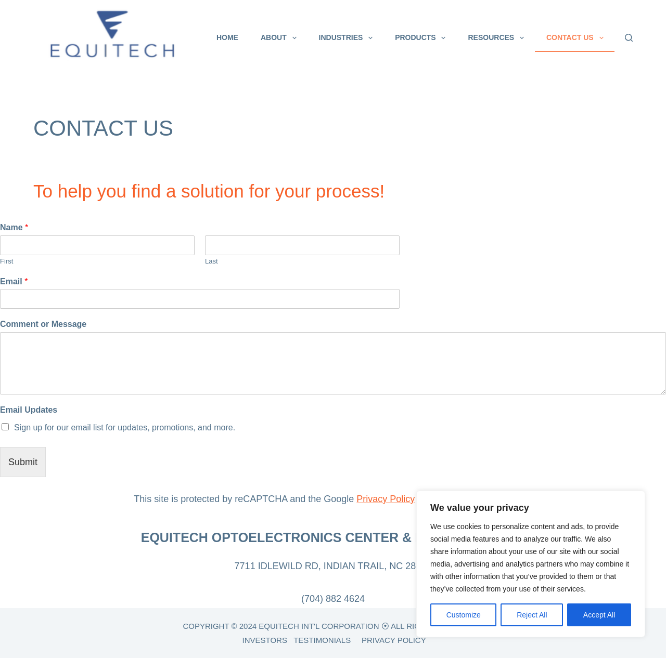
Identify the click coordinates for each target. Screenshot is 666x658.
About (281, 38)
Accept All (599, 615)
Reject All (532, 615)
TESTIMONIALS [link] (322, 640)
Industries (348, 38)
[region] (530, 564)
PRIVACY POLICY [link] (394, 640)
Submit (22, 462)
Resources (498, 38)
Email (14, 281)
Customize (463, 615)
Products (422, 38)
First (6, 261)
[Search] (629, 38)
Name (14, 227)
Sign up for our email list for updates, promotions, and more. (124, 427)
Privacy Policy (385, 499)
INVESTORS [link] (264, 640)
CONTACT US (577, 38)
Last (211, 261)
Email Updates (28, 409)
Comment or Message (43, 324)
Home (227, 37)
